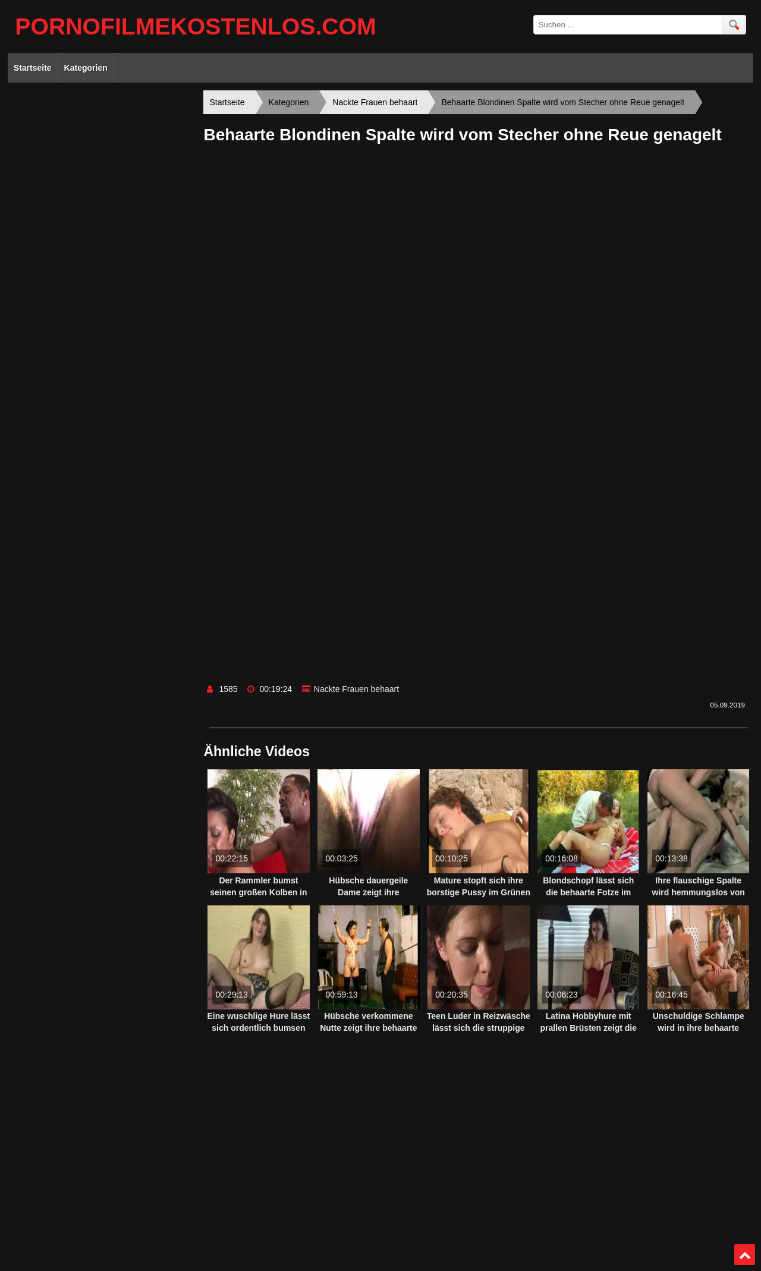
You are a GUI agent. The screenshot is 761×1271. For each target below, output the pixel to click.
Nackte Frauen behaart (356, 689)
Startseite (33, 68)
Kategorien (86, 68)
